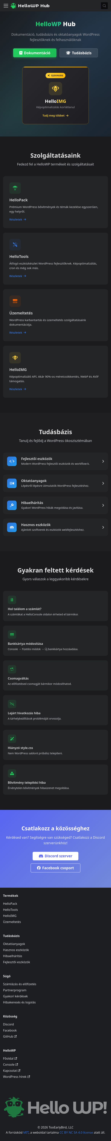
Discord (8, 1024)
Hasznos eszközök (16, 950)
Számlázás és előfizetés (19, 984)
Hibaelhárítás (12, 956)
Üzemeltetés (12, 922)
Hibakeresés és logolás (19, 1002)
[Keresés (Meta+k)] (104, 5)
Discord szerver (55, 856)
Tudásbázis (79, 52)
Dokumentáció (34, 52)
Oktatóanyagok (14, 944)
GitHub (10, 1036)
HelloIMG (9, 916)
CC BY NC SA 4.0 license (76, 1132)
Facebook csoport (55, 867)
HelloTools (10, 910)
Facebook (10, 1030)
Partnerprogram (14, 990)
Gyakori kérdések (15, 996)
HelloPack (10, 904)
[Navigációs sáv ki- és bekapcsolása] (6, 6)
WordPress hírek (16, 1077)
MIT (26, 1132)
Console (10, 1064)
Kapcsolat (11, 1071)
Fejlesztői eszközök (16, 962)
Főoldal (10, 1058)
